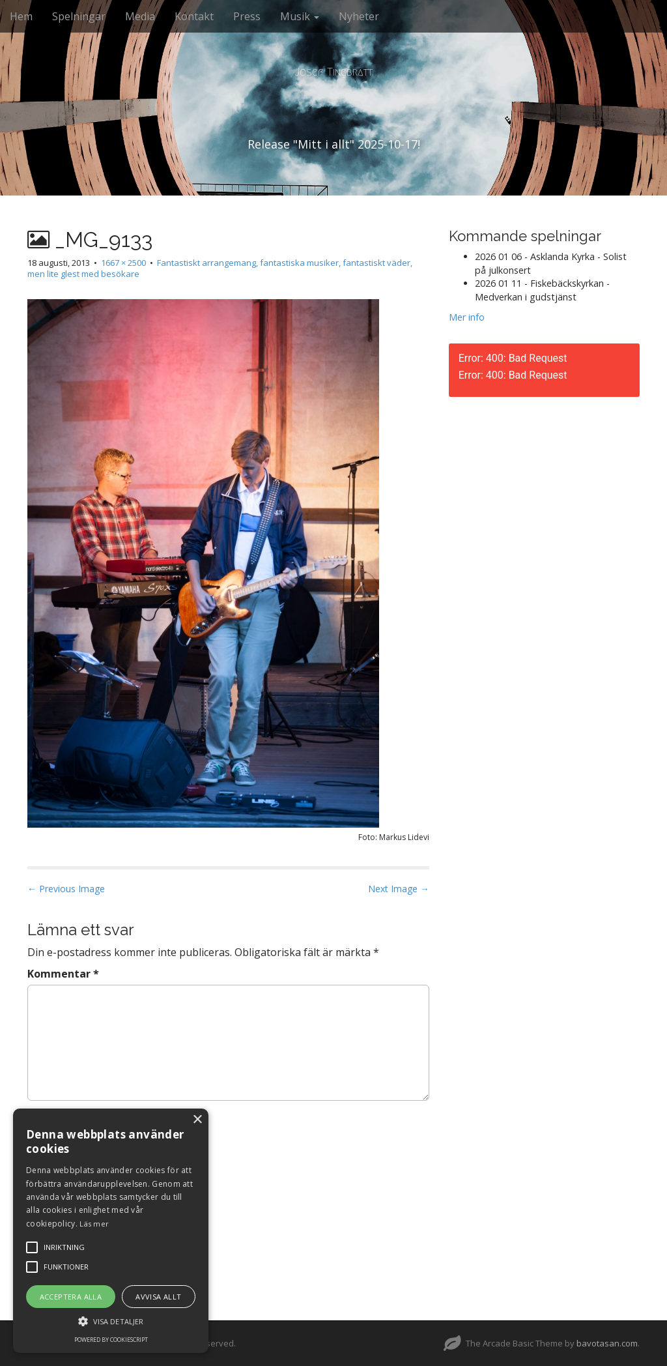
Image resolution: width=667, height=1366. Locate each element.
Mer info (467, 317)
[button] (110, 1321)
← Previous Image (66, 888)
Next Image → (398, 888)
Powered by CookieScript (111, 1339)
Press (247, 16)
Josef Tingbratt (333, 72)
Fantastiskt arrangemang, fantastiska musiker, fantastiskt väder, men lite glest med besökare (219, 268)
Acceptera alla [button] (71, 1296)
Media (140, 16)
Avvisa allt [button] (158, 1296)
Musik (299, 16)
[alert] (110, 1231)
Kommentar (63, 973)
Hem (21, 16)
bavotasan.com (607, 1343)
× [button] (197, 1120)
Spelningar (79, 16)
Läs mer (94, 1223)
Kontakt (194, 16)
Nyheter (359, 16)
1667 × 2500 (123, 263)
